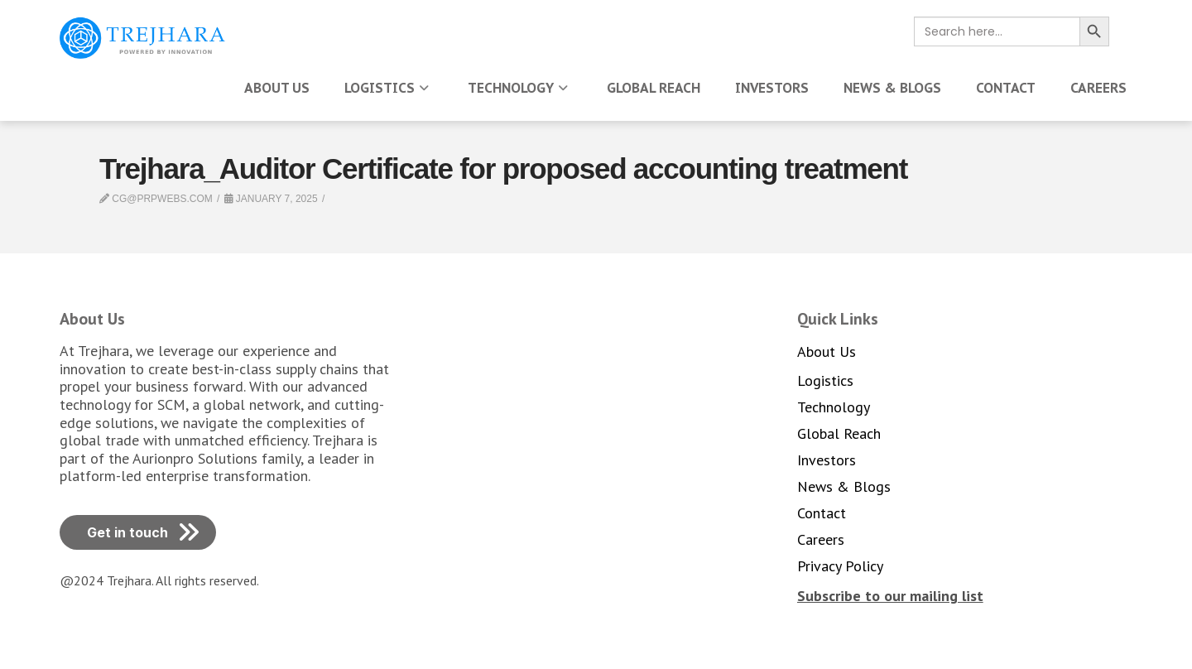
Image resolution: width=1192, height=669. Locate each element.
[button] (890, 595)
